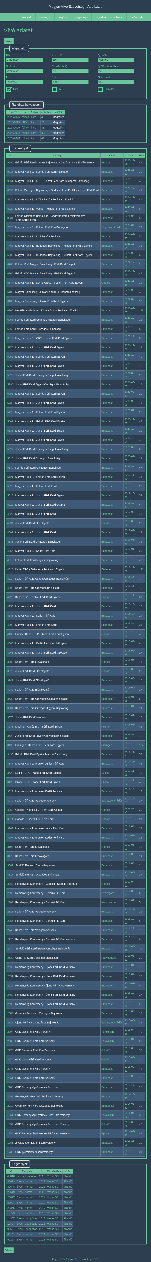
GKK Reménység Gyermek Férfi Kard (37, 1087)
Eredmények (45, 17)
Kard (12, 89)
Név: (24, 58)
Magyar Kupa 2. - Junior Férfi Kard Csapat (40, 504)
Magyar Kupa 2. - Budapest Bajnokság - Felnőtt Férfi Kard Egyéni (53, 254)
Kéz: (24, 80)
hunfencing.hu (136, 17)
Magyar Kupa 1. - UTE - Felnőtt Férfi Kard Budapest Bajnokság (52, 180)
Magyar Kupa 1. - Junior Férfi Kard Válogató (41, 652)
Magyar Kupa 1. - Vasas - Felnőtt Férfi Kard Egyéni (45, 208)
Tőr (57, 89)
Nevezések (26, 17)
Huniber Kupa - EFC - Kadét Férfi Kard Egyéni (42, 634)
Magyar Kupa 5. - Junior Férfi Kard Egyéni (39, 402)
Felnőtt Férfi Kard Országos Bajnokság (38, 328)
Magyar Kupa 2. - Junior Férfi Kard (35, 606)
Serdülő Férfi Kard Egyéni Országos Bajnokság (42, 948)
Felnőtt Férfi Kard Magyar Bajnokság (36, 560)
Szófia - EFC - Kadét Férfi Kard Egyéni (37, 782)
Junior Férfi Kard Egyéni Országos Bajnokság (42, 384)
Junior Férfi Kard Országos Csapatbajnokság (41, 375)
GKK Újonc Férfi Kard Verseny (33, 1059)
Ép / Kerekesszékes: (116, 69)
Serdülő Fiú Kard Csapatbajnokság (35, 865)
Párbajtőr (106, 89)
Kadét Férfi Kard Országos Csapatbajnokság (41, 698)
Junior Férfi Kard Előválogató (32, 523)
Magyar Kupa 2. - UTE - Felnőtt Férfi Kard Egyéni (44, 199)
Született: (24, 69)
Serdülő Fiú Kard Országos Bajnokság (37, 874)
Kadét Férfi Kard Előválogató (32, 661)
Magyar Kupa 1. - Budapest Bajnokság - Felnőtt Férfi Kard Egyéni (53, 245)
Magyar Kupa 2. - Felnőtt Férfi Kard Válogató (41, 171)
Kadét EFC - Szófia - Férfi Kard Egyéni (37, 597)
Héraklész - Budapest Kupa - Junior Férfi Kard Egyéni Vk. (48, 310)
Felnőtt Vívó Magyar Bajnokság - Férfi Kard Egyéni (45, 273)
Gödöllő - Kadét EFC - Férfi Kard (34, 819)
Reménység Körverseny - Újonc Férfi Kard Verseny (45, 967)
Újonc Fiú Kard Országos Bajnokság (36, 957)
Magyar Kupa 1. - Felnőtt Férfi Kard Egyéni (40, 356)
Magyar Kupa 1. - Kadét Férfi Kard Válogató (40, 643)
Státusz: (70, 80)
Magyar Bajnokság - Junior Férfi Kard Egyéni (41, 301)
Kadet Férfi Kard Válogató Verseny (35, 800)
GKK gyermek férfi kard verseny (34, 1151)
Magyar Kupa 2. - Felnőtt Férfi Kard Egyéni (40, 476)
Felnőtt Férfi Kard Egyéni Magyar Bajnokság (41, 754)
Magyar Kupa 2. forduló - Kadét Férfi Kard (39, 791)
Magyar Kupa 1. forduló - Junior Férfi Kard (39, 828)
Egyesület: (116, 58)
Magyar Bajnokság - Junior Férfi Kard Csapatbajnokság (47, 291)
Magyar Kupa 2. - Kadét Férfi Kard (35, 615)
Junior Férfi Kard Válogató (30, 717)
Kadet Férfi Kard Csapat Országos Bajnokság (42, 578)
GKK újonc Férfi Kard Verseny (32, 1031)
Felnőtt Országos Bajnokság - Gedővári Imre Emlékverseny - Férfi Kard (57, 190)
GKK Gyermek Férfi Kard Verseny (35, 1041)
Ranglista (63, 17)
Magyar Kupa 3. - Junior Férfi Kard (35, 532)
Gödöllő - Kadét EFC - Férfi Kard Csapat (39, 809)
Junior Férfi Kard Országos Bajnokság (37, 458)
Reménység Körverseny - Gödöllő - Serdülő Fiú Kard (46, 883)
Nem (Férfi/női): (70, 69)
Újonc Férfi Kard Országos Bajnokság (37, 1022)
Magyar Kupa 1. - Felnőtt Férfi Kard (35, 486)
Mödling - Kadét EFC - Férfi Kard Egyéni (39, 726)
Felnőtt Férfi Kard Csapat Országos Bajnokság (42, 319)
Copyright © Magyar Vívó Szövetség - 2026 (75, 1259)
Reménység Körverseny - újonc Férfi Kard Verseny (45, 985)
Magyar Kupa (81, 17)
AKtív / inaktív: (116, 80)
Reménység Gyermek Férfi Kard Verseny (39, 1096)
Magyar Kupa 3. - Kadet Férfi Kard (35, 550)
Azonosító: (70, 58)
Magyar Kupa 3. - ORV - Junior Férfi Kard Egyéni (43, 338)
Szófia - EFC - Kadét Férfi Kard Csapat (38, 772)
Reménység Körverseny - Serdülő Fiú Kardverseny (45, 939)
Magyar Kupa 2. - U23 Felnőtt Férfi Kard (38, 236)
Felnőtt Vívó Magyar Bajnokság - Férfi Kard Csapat (45, 264)
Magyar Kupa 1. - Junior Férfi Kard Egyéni (39, 365)
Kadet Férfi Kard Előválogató (32, 846)
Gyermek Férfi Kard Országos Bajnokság (39, 1013)
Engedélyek (100, 17)
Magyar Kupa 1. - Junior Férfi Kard (35, 513)
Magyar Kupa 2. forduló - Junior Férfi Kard (39, 763)
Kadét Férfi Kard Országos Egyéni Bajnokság (41, 708)
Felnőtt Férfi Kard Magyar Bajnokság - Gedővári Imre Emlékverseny (55, 162)
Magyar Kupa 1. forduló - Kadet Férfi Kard (39, 837)
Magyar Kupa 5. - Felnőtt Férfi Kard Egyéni (40, 393)
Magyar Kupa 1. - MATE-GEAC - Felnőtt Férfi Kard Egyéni (49, 282)
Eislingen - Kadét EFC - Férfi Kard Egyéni (39, 745)
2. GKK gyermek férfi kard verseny (35, 1142)
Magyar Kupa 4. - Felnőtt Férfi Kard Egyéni (40, 412)
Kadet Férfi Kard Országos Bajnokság (37, 587)
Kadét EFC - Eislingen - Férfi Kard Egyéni (39, 569)
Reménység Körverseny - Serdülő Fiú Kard (40, 893)
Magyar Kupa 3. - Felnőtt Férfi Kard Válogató (41, 227)
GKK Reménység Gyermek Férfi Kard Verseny (42, 1114)
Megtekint (58, 117)
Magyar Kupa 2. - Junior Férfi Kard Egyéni (39, 347)
